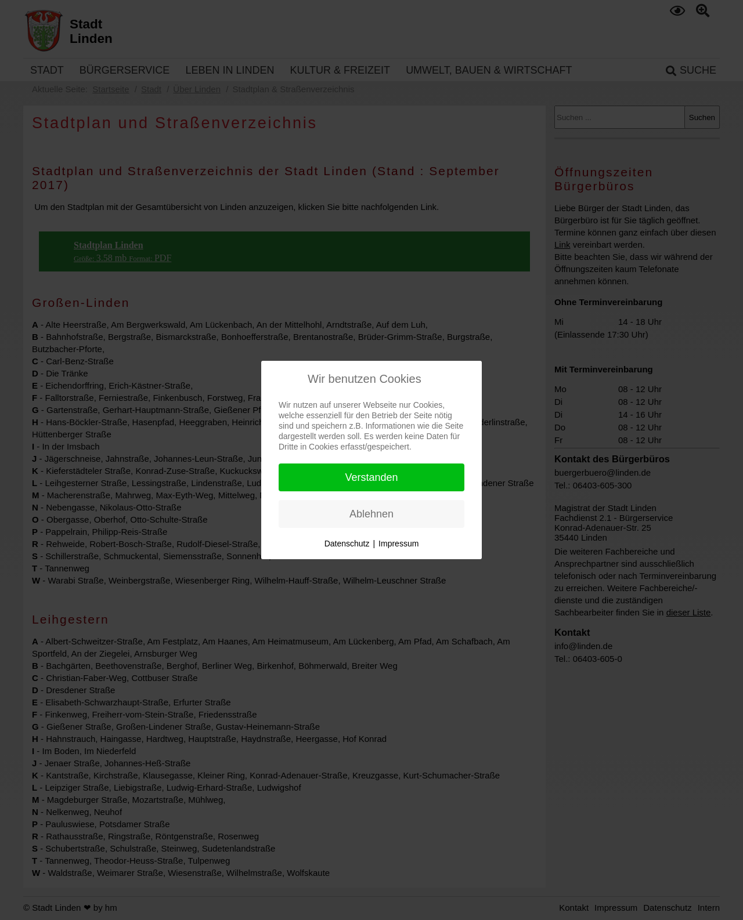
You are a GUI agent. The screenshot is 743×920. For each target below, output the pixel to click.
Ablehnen (371, 514)
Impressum (398, 543)
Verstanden (371, 477)
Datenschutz (347, 543)
